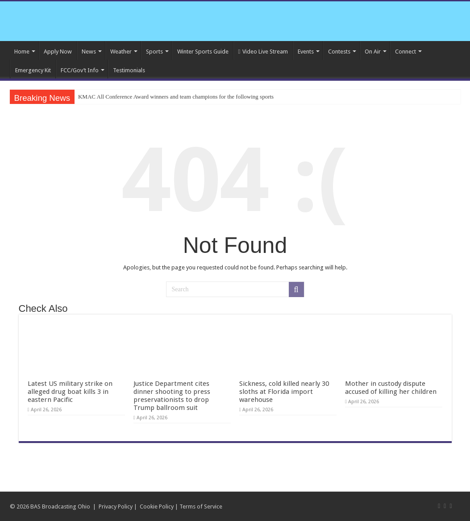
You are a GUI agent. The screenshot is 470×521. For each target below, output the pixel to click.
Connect (405, 51)
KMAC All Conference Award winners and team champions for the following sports (176, 96)
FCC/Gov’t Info (80, 70)
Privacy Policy (116, 506)
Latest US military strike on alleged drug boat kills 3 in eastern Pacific (70, 392)
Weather (121, 51)
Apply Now (58, 51)
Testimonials (129, 70)
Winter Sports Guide (203, 51)
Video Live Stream (263, 51)
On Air (373, 51)
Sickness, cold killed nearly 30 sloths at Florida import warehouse (284, 392)
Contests (339, 51)
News (89, 51)
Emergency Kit (33, 70)
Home (21, 51)
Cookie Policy (157, 506)
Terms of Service (200, 506)
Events (306, 51)
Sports (154, 51)
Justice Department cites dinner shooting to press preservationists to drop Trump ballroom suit (171, 396)
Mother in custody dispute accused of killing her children (391, 388)
